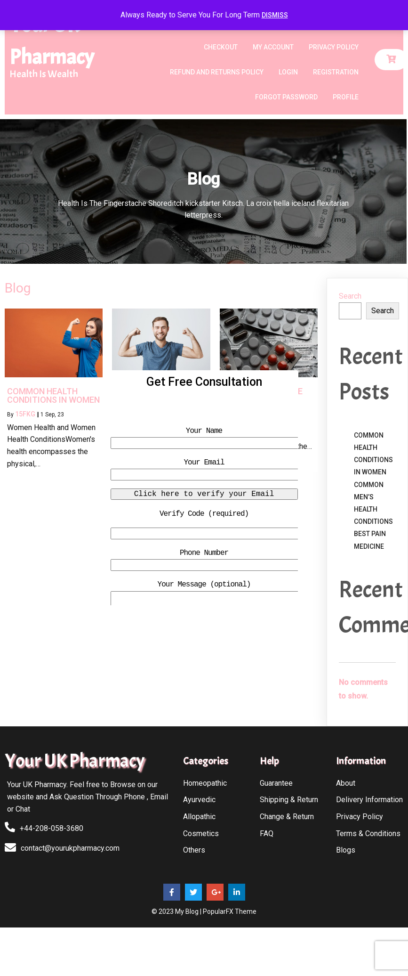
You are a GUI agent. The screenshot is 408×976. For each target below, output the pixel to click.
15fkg (25, 414)
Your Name (204, 431)
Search (350, 296)
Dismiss (275, 15)
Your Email (204, 462)
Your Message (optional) (204, 584)
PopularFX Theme (229, 911)
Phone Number (204, 553)
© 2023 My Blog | (177, 911)
